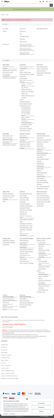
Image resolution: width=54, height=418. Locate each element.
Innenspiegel (40, 157)
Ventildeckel (41, 288)
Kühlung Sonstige (42, 261)
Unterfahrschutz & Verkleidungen (24, 234)
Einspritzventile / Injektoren (26, 249)
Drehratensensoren (26, 109)
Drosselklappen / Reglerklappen (24, 246)
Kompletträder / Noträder (9, 195)
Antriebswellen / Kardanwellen (42, 243)
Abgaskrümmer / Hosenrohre (9, 70)
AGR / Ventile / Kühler (8, 72)
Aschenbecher (40, 137)
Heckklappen (23, 201)
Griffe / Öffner (40, 146)
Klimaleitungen (40, 203)
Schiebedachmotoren (25, 101)
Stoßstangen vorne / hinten (26, 225)
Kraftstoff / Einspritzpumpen (26, 251)
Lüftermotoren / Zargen (43, 266)
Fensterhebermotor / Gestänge (27, 74)
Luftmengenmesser (24, 261)
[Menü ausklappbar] (2, 1)
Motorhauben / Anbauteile (26, 210)
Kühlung (39, 259)
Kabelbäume (23, 76)
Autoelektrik (4, 347)
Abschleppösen (23, 298)
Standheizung (40, 205)
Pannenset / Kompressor (25, 304)
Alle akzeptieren (41, 403)
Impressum (5, 413)
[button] (40, 1)
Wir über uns (23, 31)
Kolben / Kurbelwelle (43, 276)
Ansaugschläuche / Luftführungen (24, 243)
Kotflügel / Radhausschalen (26, 205)
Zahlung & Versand (24, 36)
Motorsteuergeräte (25, 111)
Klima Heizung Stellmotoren (43, 197)
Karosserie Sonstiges (24, 203)
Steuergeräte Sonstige (26, 124)
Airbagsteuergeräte (26, 107)
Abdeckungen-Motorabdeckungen (43, 273)
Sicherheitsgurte (41, 178)
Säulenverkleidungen (42, 172)
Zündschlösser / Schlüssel (26, 128)
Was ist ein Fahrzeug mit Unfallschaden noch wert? (26, 44)
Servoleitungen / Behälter (9, 242)
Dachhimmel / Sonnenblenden (44, 139)
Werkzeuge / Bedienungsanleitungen (10, 378)
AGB (21, 33)
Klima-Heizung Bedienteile (43, 199)
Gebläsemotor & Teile (42, 193)
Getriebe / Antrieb (41, 240)
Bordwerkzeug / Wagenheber (26, 302)
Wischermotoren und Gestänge (8, 304)
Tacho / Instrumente (24, 126)
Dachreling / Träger (24, 199)
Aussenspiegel (23, 195)
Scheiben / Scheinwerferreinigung (9, 376)
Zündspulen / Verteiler (25, 130)
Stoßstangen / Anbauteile (26, 223)
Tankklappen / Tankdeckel (26, 229)
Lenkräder (39, 161)
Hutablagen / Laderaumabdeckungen (42, 152)
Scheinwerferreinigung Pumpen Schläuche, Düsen (9, 299)
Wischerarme (6, 302)
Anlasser (22, 70)
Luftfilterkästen (23, 259)
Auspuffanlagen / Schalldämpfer (7, 75)
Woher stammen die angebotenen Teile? (24, 53)
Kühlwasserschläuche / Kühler (43, 263)
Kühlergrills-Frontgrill (25, 207)
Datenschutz (12, 413)
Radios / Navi (24, 93)
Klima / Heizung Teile (6, 365)
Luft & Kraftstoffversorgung (7, 370)
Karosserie (3, 363)
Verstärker (23, 97)
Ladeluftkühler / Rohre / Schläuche (25, 256)
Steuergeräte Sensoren (25, 105)
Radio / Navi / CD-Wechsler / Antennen (26, 81)
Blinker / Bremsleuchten (42, 68)
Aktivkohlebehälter (24, 240)
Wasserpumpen (42, 268)
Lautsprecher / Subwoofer (27, 91)
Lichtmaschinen (23, 78)
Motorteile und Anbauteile (44, 280)
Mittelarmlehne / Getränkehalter (41, 165)
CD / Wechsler (24, 87)
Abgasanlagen (4, 344)
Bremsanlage (4, 352)
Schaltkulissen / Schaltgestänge (42, 252)
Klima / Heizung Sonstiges (43, 195)
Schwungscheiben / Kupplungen (43, 256)
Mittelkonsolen (40, 168)
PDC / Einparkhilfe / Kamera (26, 114)
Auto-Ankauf (6, 28)
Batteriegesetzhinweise (42, 28)
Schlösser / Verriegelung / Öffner (26, 216)
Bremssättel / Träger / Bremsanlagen (8, 142)
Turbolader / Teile (41, 292)
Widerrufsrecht (23, 41)
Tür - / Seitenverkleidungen (43, 186)
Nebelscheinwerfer (41, 70)
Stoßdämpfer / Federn (25, 144)
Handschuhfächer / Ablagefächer (41, 148)
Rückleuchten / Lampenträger (44, 72)
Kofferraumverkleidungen (43, 159)
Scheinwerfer (40, 75)
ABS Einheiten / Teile (7, 135)
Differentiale (41, 246)
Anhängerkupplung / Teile (26, 193)
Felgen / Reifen (4, 360)
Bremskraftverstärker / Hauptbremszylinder (8, 138)
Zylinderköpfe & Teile (43, 290)
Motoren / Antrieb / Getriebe (8, 373)
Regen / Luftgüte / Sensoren (25, 118)
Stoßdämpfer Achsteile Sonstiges (25, 147)
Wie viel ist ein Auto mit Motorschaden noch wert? (26, 49)
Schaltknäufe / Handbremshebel (41, 175)
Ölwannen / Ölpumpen (43, 286)
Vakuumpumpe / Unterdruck (9, 144)
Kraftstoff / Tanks (24, 253)
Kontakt (4, 31)
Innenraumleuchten (41, 155)
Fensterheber (40, 143)
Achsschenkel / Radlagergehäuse (24, 136)
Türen (21, 231)
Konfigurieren (41, 407)
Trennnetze (39, 184)
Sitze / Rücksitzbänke (42, 180)
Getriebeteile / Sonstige (43, 250)
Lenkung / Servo (5, 368)
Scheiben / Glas (23, 212)
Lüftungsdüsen (40, 163)
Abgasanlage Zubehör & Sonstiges (8, 67)
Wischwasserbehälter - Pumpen (8, 308)
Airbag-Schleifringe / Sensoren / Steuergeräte (27, 67)
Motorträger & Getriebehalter (41, 283)
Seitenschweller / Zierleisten (26, 219)
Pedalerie (39, 170)
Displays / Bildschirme (26, 89)
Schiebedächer (23, 214)
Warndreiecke (23, 306)
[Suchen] (51, 5)
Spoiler (21, 221)
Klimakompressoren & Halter (43, 201)
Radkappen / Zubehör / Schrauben (8, 198)
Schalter (22, 99)
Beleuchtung (4, 350)
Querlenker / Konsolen (25, 142)
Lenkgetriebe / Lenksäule (8, 240)
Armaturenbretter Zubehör (43, 135)
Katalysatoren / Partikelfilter (9, 77)
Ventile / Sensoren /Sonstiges (26, 263)
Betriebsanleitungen (24, 300)
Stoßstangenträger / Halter (26, 227)
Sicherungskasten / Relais (26, 103)
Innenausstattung (5, 357)
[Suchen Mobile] (25, 5)
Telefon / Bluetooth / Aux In (27, 95)
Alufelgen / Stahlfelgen (8, 193)
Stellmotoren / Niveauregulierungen (26, 121)
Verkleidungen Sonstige (42, 188)
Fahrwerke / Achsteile (6, 355)
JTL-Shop (46, 416)
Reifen (4, 201)
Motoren (39, 270)
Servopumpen (6, 244)
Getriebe (40, 248)
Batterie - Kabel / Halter (25, 72)
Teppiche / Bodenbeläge (42, 182)
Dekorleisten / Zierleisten (43, 141)
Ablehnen (41, 411)
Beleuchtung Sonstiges (42, 66)
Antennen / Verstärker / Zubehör (26, 84)
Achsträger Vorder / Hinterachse (24, 140)
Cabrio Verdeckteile (24, 197)
